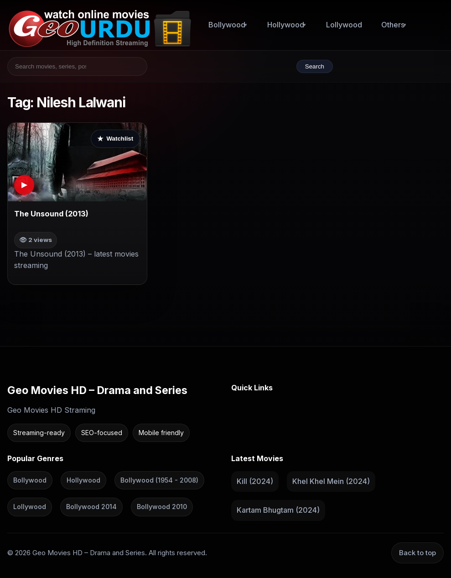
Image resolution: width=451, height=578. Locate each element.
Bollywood (226, 24)
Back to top (417, 552)
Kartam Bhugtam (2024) (278, 510)
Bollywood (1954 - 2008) (159, 480)
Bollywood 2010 (162, 507)
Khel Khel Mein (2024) (331, 481)
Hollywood (285, 24)
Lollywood (344, 24)
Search (314, 66)
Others (392, 24)
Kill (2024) (255, 481)
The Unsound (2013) (51, 213)
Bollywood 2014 (91, 507)
